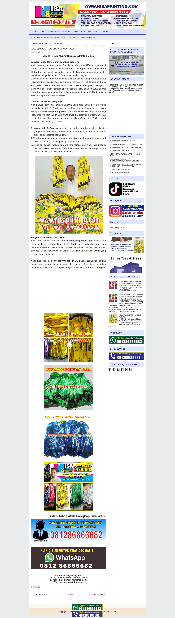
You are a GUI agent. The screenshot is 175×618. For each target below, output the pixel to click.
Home (34, 44)
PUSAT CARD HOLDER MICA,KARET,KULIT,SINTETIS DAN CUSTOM (125, 160)
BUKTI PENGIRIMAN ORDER (119, 172)
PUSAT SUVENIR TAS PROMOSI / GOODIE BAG (48, 37)
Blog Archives (133, 277)
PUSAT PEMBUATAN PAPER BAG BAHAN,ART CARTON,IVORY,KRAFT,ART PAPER (126, 165)
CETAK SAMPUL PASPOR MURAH (130, 281)
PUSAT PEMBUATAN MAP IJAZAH (82, 37)
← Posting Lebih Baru (39, 594)
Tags (122, 277)
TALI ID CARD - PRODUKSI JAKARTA (52, 48)
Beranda (35, 32)
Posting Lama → (99, 594)
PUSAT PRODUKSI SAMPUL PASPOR (56, 32)
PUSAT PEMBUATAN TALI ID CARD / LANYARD (91, 32)
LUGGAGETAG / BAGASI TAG (120, 169)
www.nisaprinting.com (80, 240)
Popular (113, 277)
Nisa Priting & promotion (119, 228)
